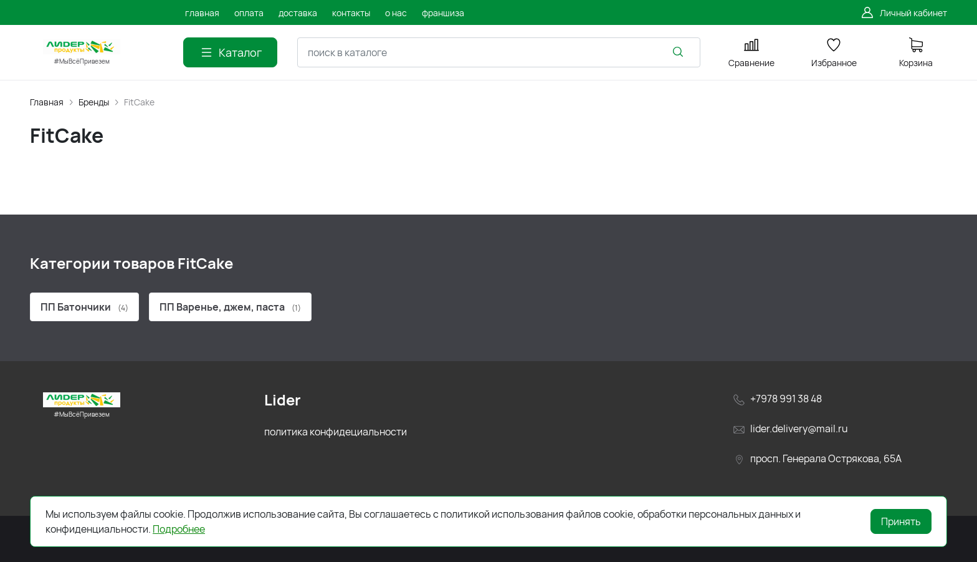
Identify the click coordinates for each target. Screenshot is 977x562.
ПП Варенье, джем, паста (230, 307)
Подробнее (179, 529)
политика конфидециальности (335, 431)
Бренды (94, 102)
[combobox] (498, 52)
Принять (901, 521)
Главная (47, 102)
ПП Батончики (84, 307)
